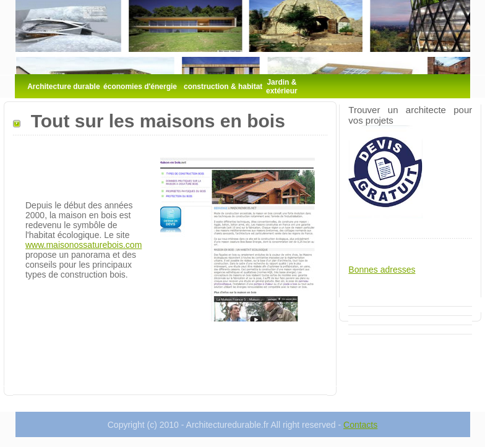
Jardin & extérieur (282, 86)
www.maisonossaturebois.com (83, 245)
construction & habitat (223, 86)
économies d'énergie (140, 86)
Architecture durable (63, 86)
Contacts (360, 425)
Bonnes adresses (381, 270)
